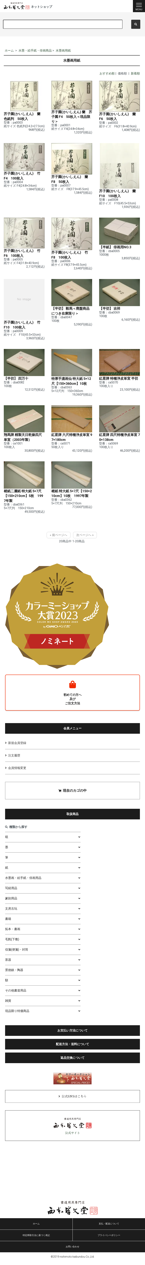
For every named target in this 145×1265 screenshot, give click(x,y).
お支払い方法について (72, 1034)
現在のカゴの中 (72, 794)
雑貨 (8, 1004)
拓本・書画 (12, 933)
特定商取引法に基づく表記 (36, 1239)
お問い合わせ (72, 1250)
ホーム (9, 50)
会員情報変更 (17, 772)
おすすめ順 (107, 73)
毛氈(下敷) (12, 943)
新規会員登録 (17, 747)
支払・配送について (109, 1227)
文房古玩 (11, 912)
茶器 (8, 964)
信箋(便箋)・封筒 (16, 953)
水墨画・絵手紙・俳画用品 (23, 882)
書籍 (8, 923)
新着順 (135, 73)
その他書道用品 (15, 994)
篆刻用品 (11, 902)
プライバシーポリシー (109, 1239)
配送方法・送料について (72, 1048)
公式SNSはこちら (74, 1100)
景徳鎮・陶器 (14, 974)
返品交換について (72, 1062)
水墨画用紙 (63, 50)
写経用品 (11, 892)
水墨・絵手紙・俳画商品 (35, 50)
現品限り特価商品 (17, 1015)
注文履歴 (14, 759)
